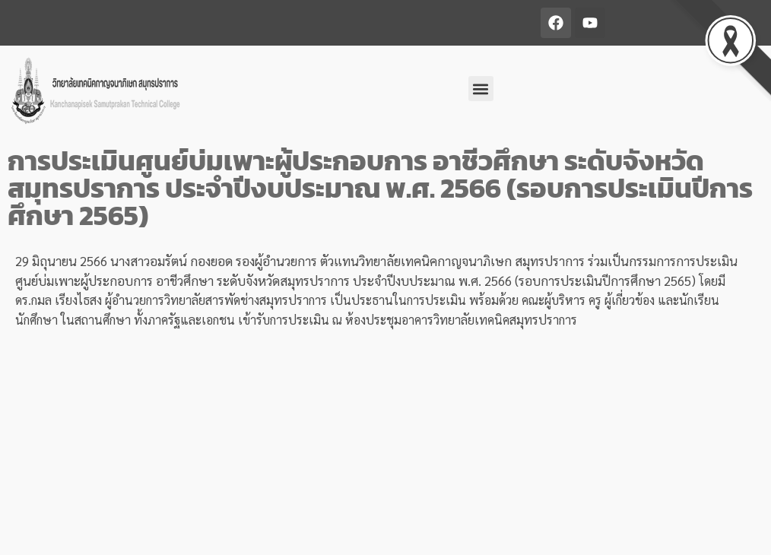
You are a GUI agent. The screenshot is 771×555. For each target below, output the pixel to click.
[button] (480, 88)
